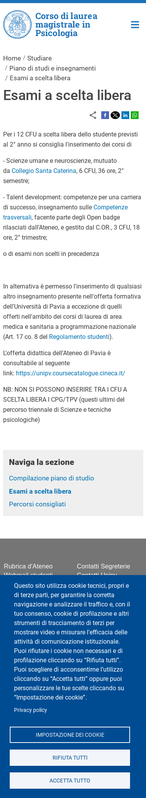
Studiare (39, 58)
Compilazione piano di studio (51, 478)
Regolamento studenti (79, 336)
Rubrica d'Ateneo (28, 566)
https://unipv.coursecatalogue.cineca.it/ (70, 373)
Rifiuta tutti (69, 757)
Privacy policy (30, 710)
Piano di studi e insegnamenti (52, 68)
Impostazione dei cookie (69, 734)
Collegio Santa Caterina (44, 170)
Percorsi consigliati (37, 504)
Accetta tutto (69, 780)
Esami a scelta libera (40, 491)
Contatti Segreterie (103, 566)
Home (135, 24)
